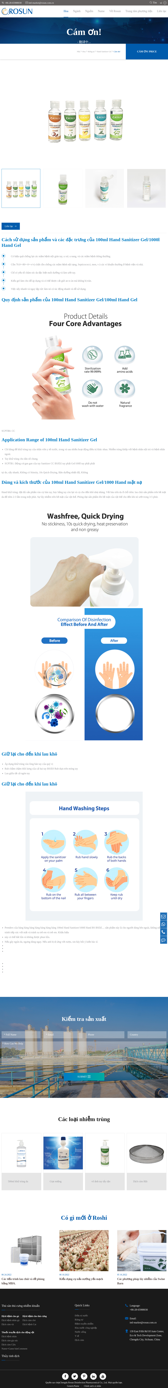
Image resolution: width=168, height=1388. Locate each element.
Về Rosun (115, 11)
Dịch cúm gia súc (10, 1339)
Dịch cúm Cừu (9, 1343)
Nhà (78, 51)
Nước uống (80, 1331)
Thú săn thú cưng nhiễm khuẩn (21, 1304)
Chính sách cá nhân (92, 1385)
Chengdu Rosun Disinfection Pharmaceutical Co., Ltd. (84, 1381)
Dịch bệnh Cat (29, 1323)
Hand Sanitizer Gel (104, 51)
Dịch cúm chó (29, 1319)
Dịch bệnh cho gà (10, 1315)
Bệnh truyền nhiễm (84, 1323)
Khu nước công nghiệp (86, 1327)
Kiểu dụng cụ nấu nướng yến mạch (81, 1278)
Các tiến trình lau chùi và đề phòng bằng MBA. (23, 1280)
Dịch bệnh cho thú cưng (35, 1315)
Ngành (76, 11)
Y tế (77, 1335)
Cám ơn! (117, 51)
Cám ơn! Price (147, 51)
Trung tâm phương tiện (138, 11)
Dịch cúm (79, 1339)
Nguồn (89, 11)
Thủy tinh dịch (10, 1355)
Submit (83, 1076)
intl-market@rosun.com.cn (39, 2)
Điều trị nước (81, 1314)
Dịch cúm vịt (8, 1323)
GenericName (73, 1385)
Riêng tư (91, 51)
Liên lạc (161, 11)
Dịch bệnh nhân (9, 1335)
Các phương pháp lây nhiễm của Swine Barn (141, 1280)
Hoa (66, 11)
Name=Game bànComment (14, 1347)
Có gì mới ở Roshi (84, 1216)
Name (101, 11)
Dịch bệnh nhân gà (10, 1319)
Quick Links (82, 1304)
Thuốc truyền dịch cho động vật (18, 1331)
